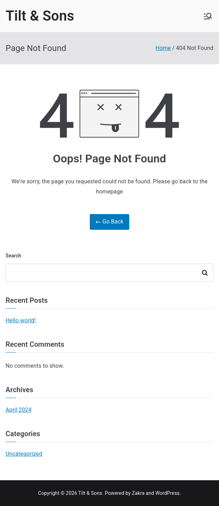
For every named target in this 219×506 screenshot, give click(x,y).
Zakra (138, 493)
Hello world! (21, 320)
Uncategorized (24, 453)
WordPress (167, 493)
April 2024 (18, 409)
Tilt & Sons (40, 16)
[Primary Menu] (207, 16)
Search (13, 255)
